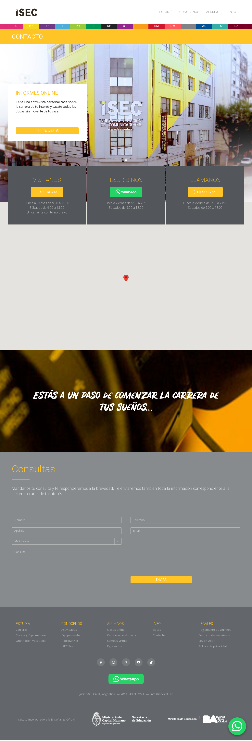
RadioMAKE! (69, 641)
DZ (236, 26)
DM (156, 26)
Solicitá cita (47, 192)
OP (47, 26)
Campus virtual (117, 641)
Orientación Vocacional (31, 641)
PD (78, 26)
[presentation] (42, 584)
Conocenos (189, 12)
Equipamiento (70, 636)
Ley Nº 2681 (206, 641)
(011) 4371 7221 (205, 192)
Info (232, 12)
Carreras (22, 630)
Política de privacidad (212, 647)
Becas (157, 630)
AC (204, 26)
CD (125, 26)
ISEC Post (68, 647)
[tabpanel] (126, 123)
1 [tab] (126, 161)
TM (220, 26)
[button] (126, 279)
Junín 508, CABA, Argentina (97, 694)
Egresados (114, 647)
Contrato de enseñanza (214, 636)
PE (62, 26)
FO (188, 26)
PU (93, 26)
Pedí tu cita (47, 131)
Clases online (116, 630)
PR (31, 26)
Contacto (159, 636)
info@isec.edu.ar (162, 694)
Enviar (157, 580)
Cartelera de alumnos (121, 636)
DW (172, 26)
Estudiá (166, 12)
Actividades (69, 630)
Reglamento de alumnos (214, 630)
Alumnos (214, 12)
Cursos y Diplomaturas (31, 636)
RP (109, 26)
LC (15, 26)
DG (140, 26)
